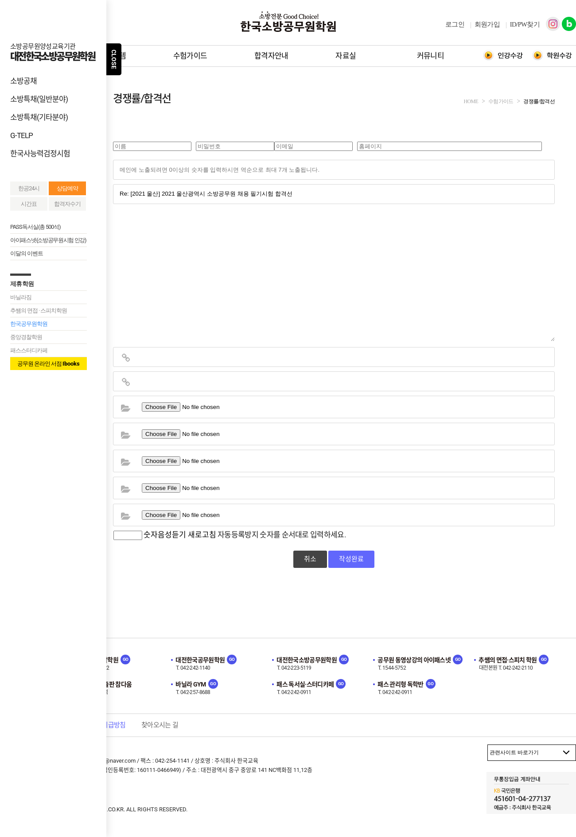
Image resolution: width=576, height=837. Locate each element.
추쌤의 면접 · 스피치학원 (38, 310)
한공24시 (28, 188)
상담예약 (67, 188)
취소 (310, 559)
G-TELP (21, 135)
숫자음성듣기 (165, 535)
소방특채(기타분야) (39, 117)
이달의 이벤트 (26, 253)
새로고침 (202, 535)
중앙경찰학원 (26, 337)
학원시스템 (109, 55)
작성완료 (351, 559)
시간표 (29, 204)
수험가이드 (190, 55)
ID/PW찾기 (525, 24)
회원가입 (487, 24)
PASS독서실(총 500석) (35, 227)
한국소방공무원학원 (288, 22)
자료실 (345, 55)
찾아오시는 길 (159, 725)
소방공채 (23, 81)
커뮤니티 (430, 55)
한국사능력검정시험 (40, 153)
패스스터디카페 (28, 350)
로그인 (454, 24)
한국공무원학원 (28, 323)
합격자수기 (67, 204)
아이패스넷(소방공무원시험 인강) (48, 240)
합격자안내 (271, 55)
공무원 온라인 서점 (48, 363)
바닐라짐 (20, 297)
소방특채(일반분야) (39, 99)
